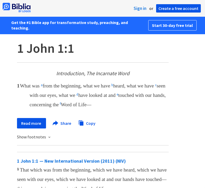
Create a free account (178, 8)
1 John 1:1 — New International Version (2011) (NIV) (71, 161)
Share (62, 123)
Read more (31, 123)
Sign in (140, 8)
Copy (86, 122)
